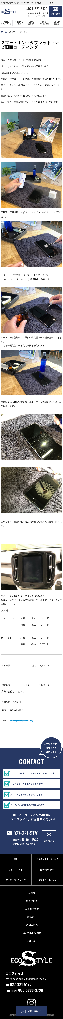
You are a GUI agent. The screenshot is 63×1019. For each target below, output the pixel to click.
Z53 (15, 862)
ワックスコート (16, 872)
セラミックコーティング (47, 862)
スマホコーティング (47, 883)
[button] (6, 23)
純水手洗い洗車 (47, 872)
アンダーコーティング (16, 883)
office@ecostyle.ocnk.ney (21, 720)
